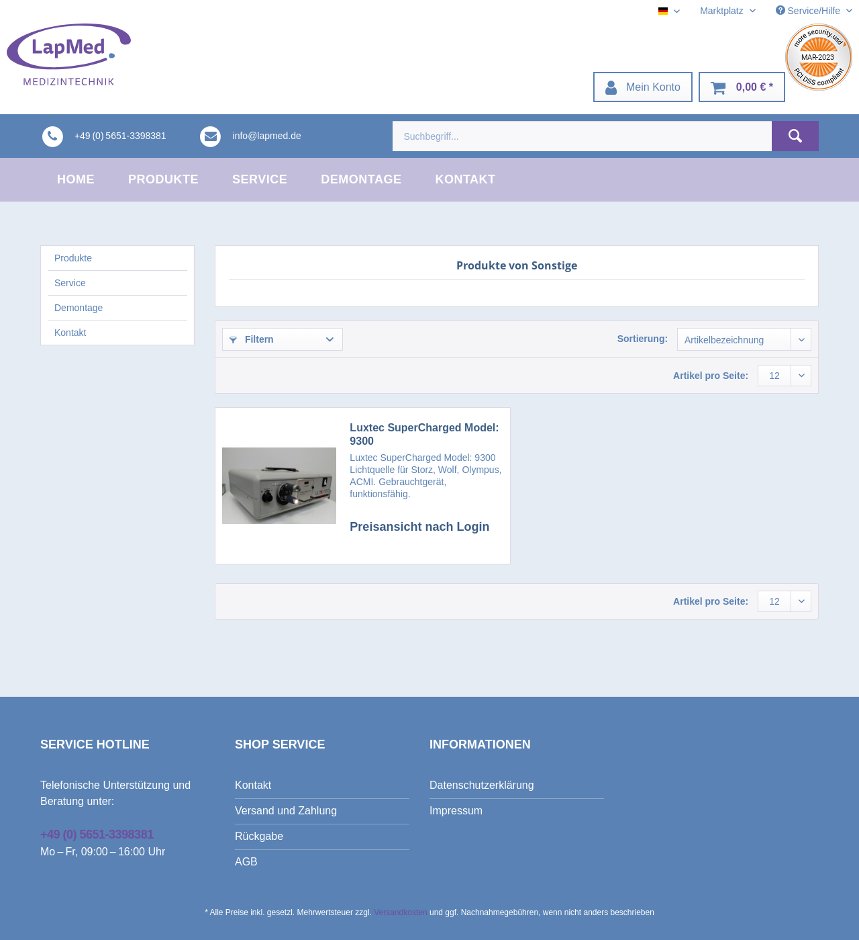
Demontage (78, 307)
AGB (246, 861)
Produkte (73, 258)
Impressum (456, 810)
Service (70, 282)
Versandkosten (400, 912)
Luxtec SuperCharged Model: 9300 (424, 434)
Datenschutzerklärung (482, 785)
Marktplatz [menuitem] (723, 10)
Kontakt (70, 332)
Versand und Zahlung (286, 810)
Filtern (252, 339)
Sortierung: (642, 338)
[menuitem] (643, 87)
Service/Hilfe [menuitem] (809, 10)
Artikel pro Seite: (710, 375)
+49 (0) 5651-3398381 (97, 834)
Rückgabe (259, 836)
